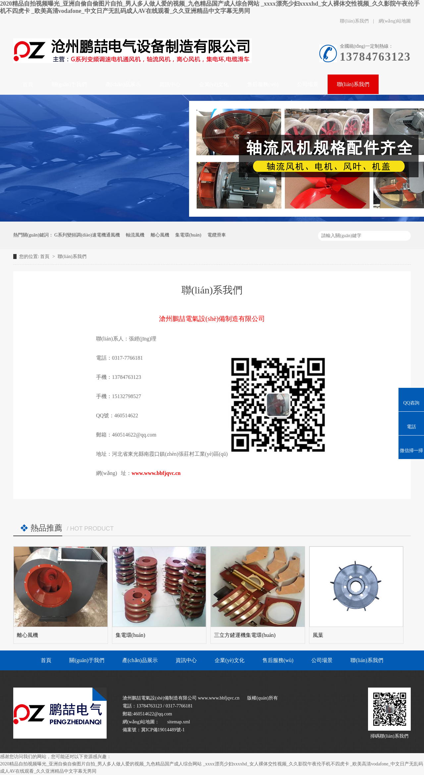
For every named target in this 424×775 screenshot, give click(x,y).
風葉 (318, 635)
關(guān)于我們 (86, 660)
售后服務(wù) (277, 660)
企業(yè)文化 (229, 660)
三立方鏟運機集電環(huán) (245, 635)
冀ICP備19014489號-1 (163, 729)
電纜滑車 (216, 234)
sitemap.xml (178, 721)
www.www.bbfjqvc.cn (156, 473)
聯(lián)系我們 (355, 21)
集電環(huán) (188, 234)
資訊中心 (186, 660)
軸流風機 (135, 234)
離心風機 (160, 234)
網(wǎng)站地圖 (395, 21)
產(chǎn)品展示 (140, 660)
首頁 (45, 256)
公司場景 (322, 660)
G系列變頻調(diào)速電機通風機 (87, 234)
